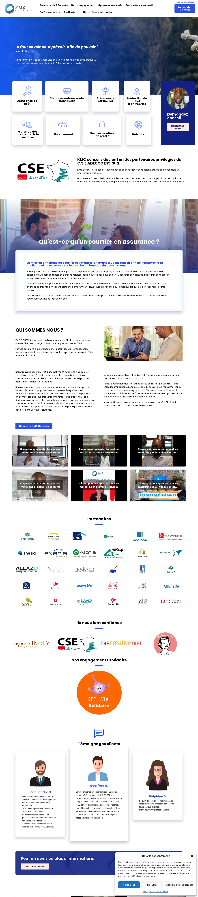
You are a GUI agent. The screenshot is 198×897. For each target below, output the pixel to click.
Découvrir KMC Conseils (54, 5)
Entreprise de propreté (139, 5)
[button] (191, 856)
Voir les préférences (180, 884)
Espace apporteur (185, 1)
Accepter (129, 884)
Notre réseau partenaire (98, 12)
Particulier (72, 12)
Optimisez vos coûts (110, 5)
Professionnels (50, 12)
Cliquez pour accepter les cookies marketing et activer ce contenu (40, 450)
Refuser (153, 884)
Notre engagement (83, 5)
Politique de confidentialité (155, 891)
